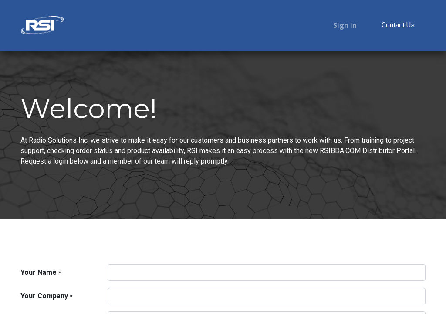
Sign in (345, 25)
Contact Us (398, 25)
